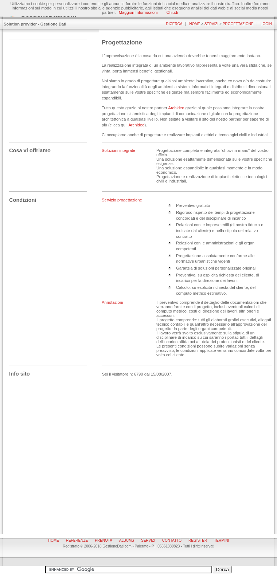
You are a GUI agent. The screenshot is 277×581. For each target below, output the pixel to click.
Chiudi (172, 12)
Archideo (176, 108)
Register (197, 540)
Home (194, 24)
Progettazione (238, 24)
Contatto (172, 540)
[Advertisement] (45, 80)
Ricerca (174, 24)
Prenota (103, 540)
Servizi (211, 24)
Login (266, 24)
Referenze (77, 540)
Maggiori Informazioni (138, 12)
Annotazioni (112, 302)
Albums (126, 540)
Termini (221, 540)
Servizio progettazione (122, 200)
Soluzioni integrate (118, 150)
